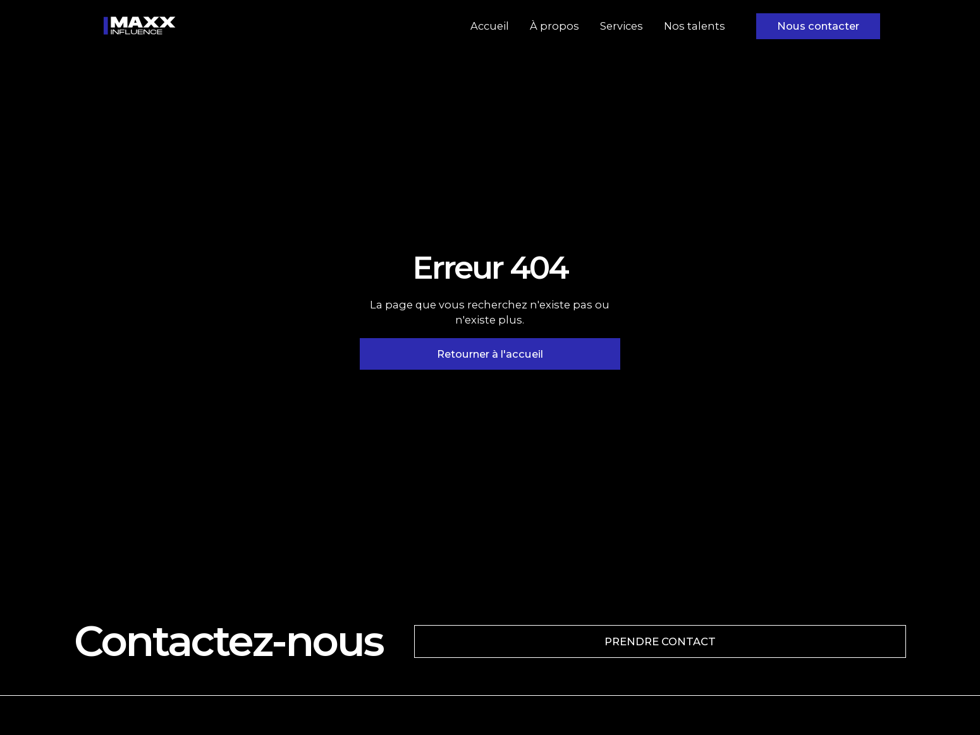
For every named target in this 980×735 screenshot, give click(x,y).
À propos (554, 26)
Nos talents (694, 26)
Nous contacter (818, 26)
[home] (139, 25)
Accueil (489, 26)
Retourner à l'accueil (490, 354)
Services (621, 26)
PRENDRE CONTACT (660, 641)
